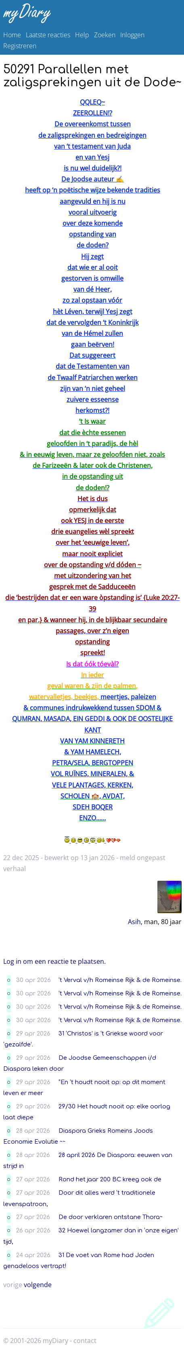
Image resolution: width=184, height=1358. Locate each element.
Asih (134, 921)
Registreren (19, 45)
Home (12, 34)
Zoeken (104, 34)
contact (84, 1340)
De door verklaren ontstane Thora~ (111, 1217)
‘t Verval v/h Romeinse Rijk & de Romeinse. (120, 980)
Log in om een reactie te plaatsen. (54, 961)
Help (82, 34)
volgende (38, 1284)
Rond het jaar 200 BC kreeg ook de (110, 1179)
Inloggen (132, 34)
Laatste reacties (48, 34)
